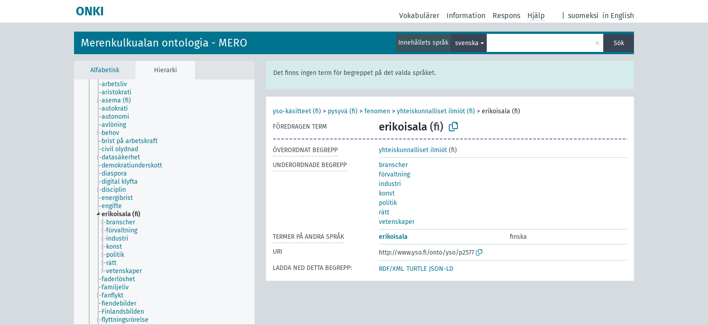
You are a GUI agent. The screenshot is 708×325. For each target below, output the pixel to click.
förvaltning (394, 174)
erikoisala (393, 237)
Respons (506, 15)
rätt (384, 212)
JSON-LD (441, 269)
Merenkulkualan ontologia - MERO (164, 43)
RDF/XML (391, 269)
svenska (467, 43)
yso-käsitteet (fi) (297, 111)
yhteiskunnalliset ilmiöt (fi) (436, 111)
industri (390, 184)
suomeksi (583, 15)
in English (618, 15)
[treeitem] (118, 84)
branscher (393, 165)
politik (388, 203)
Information (466, 15)
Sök (619, 43)
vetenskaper (397, 222)
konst (387, 193)
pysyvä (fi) (343, 111)
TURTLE (416, 269)
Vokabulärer (419, 15)
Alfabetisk (104, 70)
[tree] (164, 201)
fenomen (377, 111)
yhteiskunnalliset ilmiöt (413, 150)
